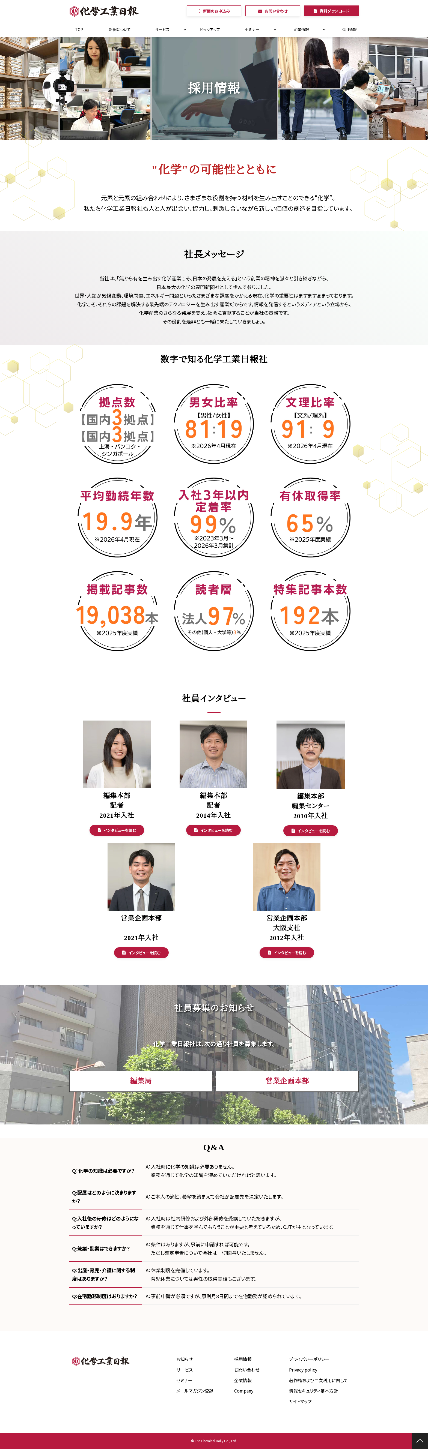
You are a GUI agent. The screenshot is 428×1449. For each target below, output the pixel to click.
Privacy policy (303, 1369)
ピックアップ (210, 29)
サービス (162, 29)
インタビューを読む (120, 830)
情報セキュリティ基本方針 (313, 1390)
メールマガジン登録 (194, 1390)
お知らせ (184, 1359)
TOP (79, 29)
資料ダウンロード (334, 11)
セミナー (252, 29)
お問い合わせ (276, 11)
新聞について (120, 29)
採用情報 (349, 29)
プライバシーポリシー (309, 1359)
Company (243, 1390)
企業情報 (301, 29)
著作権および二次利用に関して (318, 1380)
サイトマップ (300, 1401)
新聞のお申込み (216, 11)
